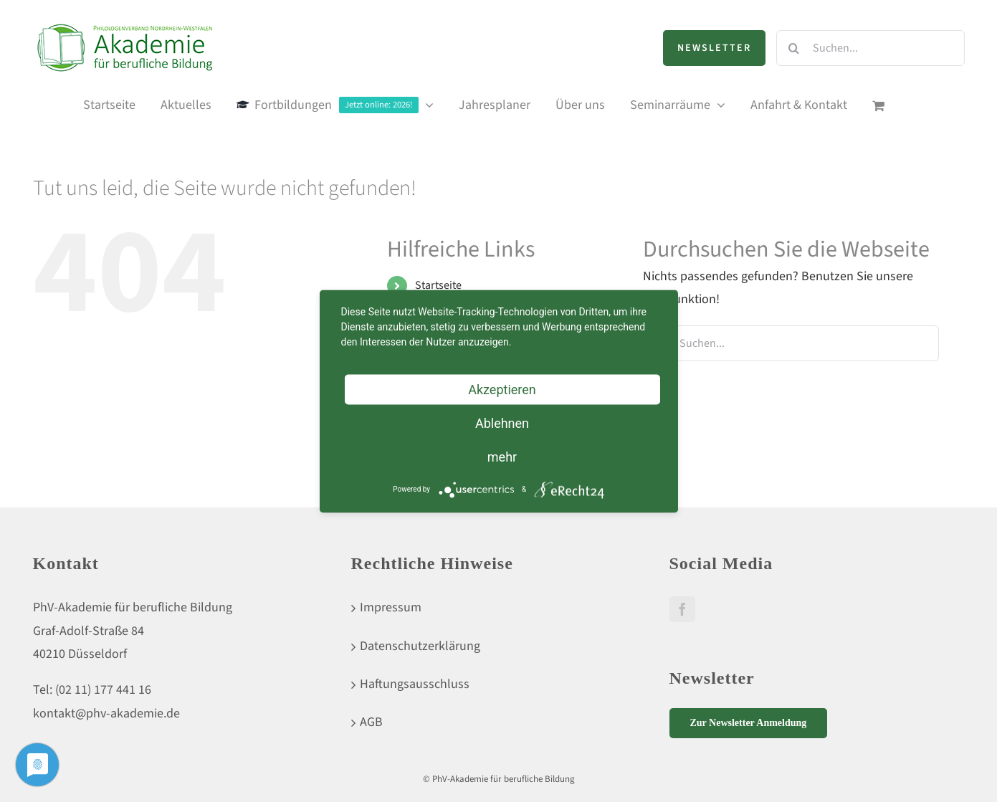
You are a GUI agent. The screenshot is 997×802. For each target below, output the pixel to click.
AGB (371, 722)
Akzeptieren (502, 388)
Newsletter (714, 48)
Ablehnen (502, 422)
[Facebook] (682, 609)
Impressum (390, 607)
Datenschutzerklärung (420, 646)
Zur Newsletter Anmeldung (748, 722)
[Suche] (794, 48)
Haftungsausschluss (414, 684)
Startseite (438, 285)
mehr (502, 456)
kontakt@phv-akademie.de (106, 713)
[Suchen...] (870, 48)
